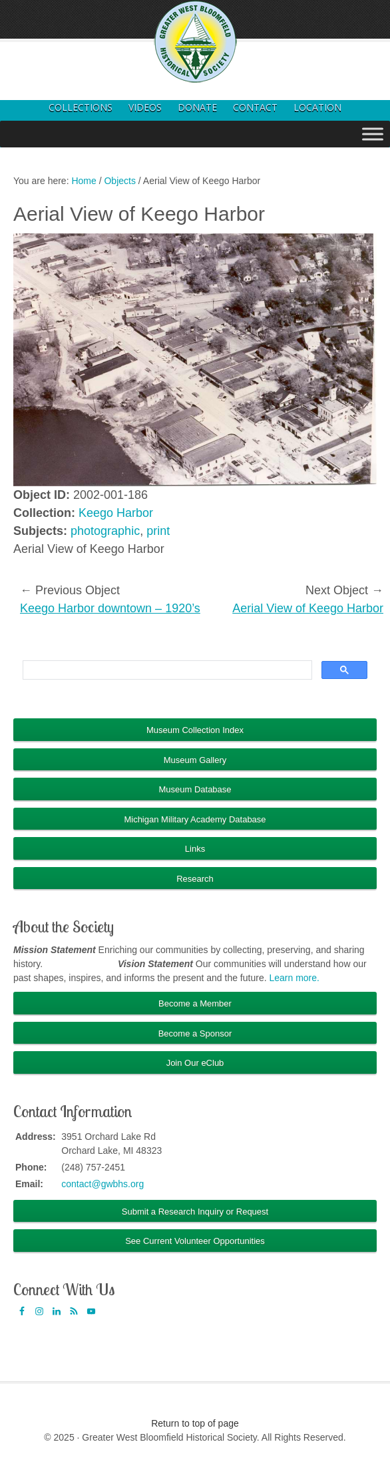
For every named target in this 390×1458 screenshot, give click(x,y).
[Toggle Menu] (372, 133)
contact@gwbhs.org (102, 1184)
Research (195, 879)
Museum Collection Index (195, 730)
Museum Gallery (195, 760)
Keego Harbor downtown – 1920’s (110, 608)
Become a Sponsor (195, 1033)
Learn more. (294, 977)
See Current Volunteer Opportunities (195, 1241)
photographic (105, 531)
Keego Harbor (116, 513)
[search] (166, 670)
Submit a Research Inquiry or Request (195, 1212)
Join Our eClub (195, 1063)
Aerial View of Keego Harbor (307, 608)
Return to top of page (195, 1423)
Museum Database (194, 789)
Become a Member (195, 1003)
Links (195, 849)
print (158, 531)
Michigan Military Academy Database (195, 819)
